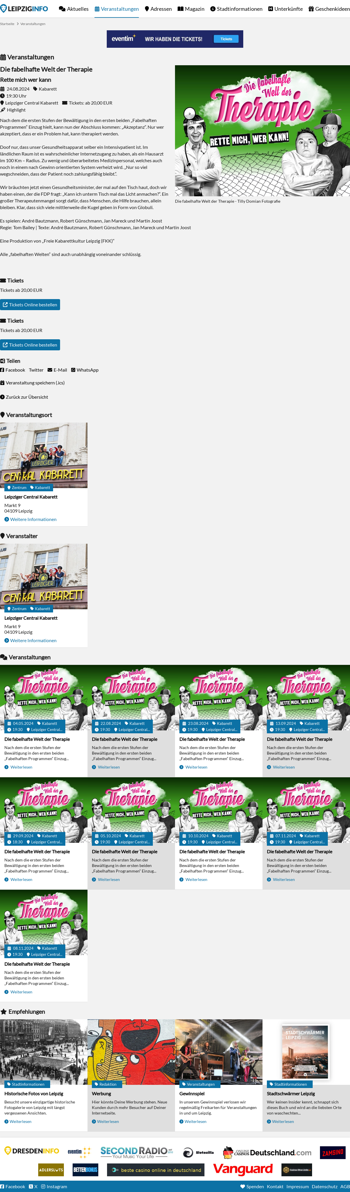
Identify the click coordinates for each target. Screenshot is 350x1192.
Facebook (15, 369)
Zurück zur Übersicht (27, 397)
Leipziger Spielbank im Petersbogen (267, 1152)
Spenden (255, 1186)
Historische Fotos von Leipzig (33, 1093)
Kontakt (275, 1186)
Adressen (161, 9)
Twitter (36, 369)
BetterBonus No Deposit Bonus (85, 1169)
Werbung (101, 1093)
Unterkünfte (288, 9)
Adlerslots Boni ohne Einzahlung (51, 1169)
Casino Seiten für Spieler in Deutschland (198, 1152)
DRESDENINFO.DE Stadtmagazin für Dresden (31, 1150)
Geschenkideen (332, 9)
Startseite (24, 8)
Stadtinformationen (239, 9)
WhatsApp (88, 369)
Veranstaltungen (120, 9)
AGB (345, 1186)
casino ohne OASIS (243, 1169)
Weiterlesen (21, 766)
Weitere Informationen (33, 519)
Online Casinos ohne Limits (296, 1169)
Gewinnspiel (191, 1093)
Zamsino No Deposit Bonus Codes (333, 1152)
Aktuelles (78, 9)
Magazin (194, 9)
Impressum (297, 1186)
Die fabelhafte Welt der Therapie (37, 739)
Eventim (80, 1152)
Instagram (57, 1186)
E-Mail (60, 369)
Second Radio (137, 1152)
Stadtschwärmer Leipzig (291, 1093)
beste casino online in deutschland (155, 1169)
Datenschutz (324, 1186)
